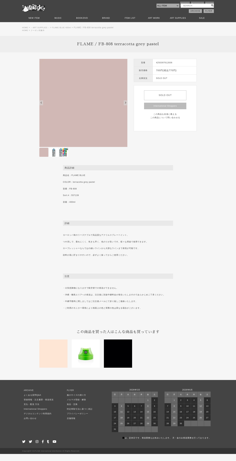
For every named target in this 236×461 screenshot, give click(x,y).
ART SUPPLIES (178, 25)
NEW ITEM (34, 25)
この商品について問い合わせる (165, 124)
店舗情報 (69, 425)
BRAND (106, 25)
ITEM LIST (130, 25)
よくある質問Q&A (30, 402)
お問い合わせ (28, 425)
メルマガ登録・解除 (74, 407)
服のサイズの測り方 (74, 402)
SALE (202, 25)
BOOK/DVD (82, 25)
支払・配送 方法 (30, 411)
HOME (25, 34)
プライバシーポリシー (76, 421)
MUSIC (58, 25)
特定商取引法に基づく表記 (78, 416)
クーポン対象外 (38, 37)
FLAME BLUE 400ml (65, 34)
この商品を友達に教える (165, 121)
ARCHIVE (195, 18)
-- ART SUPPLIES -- (41, 34)
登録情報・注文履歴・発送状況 (37, 407)
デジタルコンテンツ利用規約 (36, 421)
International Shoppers (165, 113)
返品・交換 (70, 411)
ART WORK (154, 25)
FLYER (208, 18)
